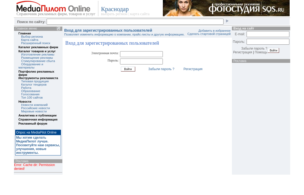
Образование (30, 91)
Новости (24, 101)
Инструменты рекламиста (38, 78)
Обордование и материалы (30, 66)
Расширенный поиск (35, 43)
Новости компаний (34, 104)
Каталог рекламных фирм (38, 47)
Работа (26, 87)
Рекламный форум (32, 123)
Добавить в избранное (215, 30)
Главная (24, 33)
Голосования (30, 94)
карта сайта (139, 14)
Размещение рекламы (37, 57)
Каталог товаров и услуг (37, 51)
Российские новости (35, 108)
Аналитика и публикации (37, 115)
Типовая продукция (35, 81)
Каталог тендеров (34, 84)
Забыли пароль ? (161, 69)
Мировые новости (34, 111)
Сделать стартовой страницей (209, 33)
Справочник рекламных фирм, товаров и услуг (56, 14)
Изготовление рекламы (37, 54)
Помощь (261, 52)
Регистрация (192, 69)
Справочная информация (37, 119)
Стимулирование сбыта (38, 61)
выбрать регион (114, 14)
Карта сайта (29, 39)
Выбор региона (32, 36)
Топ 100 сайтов (32, 97)
